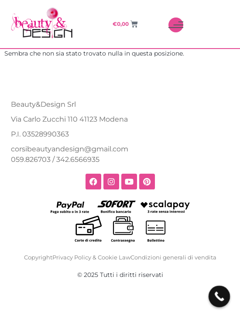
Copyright (38, 257)
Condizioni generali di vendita (173, 257)
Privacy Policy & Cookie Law (91, 257)
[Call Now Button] (219, 297)
